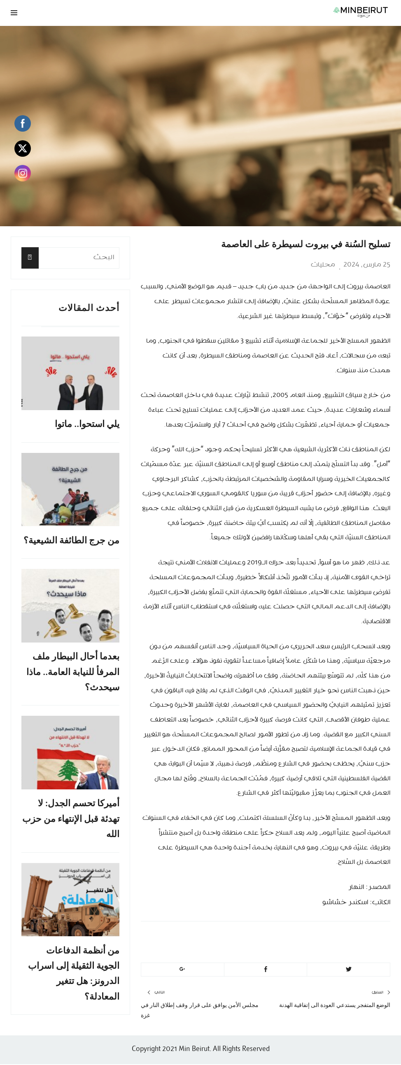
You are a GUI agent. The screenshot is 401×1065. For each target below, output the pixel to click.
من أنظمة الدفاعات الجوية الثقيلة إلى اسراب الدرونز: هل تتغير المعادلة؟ (73, 974)
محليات (323, 264)
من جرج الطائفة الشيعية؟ (71, 540)
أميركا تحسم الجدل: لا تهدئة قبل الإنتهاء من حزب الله (70, 819)
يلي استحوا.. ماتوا (87, 424)
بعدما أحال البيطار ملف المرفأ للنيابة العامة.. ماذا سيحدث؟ (72, 672)
